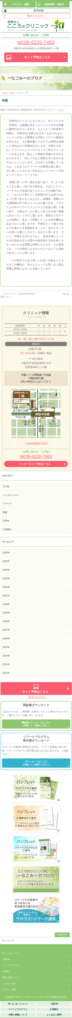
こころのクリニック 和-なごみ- (34, 997)
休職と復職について (11, 977)
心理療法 (7, 529)
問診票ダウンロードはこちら (36, 724)
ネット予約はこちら (35, 691)
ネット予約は (37, 57)
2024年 (6, 569)
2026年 (6, 552)
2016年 (6, 638)
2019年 (6, 612)
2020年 (6, 604)
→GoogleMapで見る (36, 443)
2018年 (6, 621)
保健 (4, 512)
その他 (5, 486)
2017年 (6, 630)
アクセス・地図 (9, 989)
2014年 (6, 655)
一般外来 (6, 959)
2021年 (6, 595)
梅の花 (67, 294)
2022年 (6, 587)
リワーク (61, 110)
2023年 (6, 578)
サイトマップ (8, 940)
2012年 (6, 673)
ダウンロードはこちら (36, 763)
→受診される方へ (36, 697)
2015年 (6, 647)
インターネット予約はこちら (35, 463)
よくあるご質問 (9, 983)
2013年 (6, 664)
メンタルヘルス (10, 495)
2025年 (6, 561)
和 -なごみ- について (11, 953)
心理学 (5, 520)
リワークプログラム (11, 965)
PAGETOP (62, 935)
